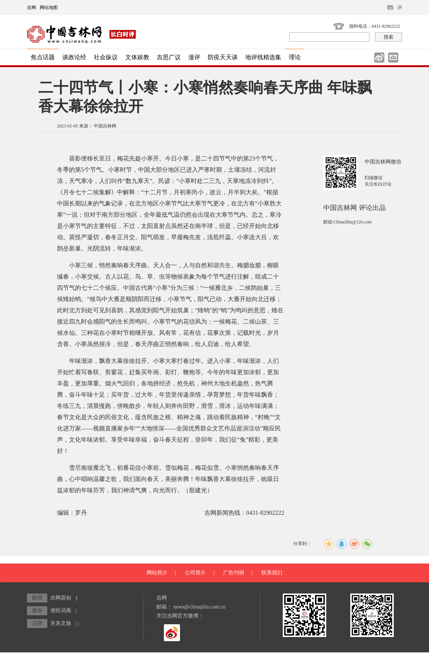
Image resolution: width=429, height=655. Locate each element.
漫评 (194, 57)
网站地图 (49, 7)
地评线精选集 (263, 57)
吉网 (31, 7)
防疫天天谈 (223, 57)
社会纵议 (106, 57)
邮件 (393, 57)
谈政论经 (74, 57)
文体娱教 (137, 57)
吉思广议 (169, 57)
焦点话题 (43, 57)
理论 (295, 57)
